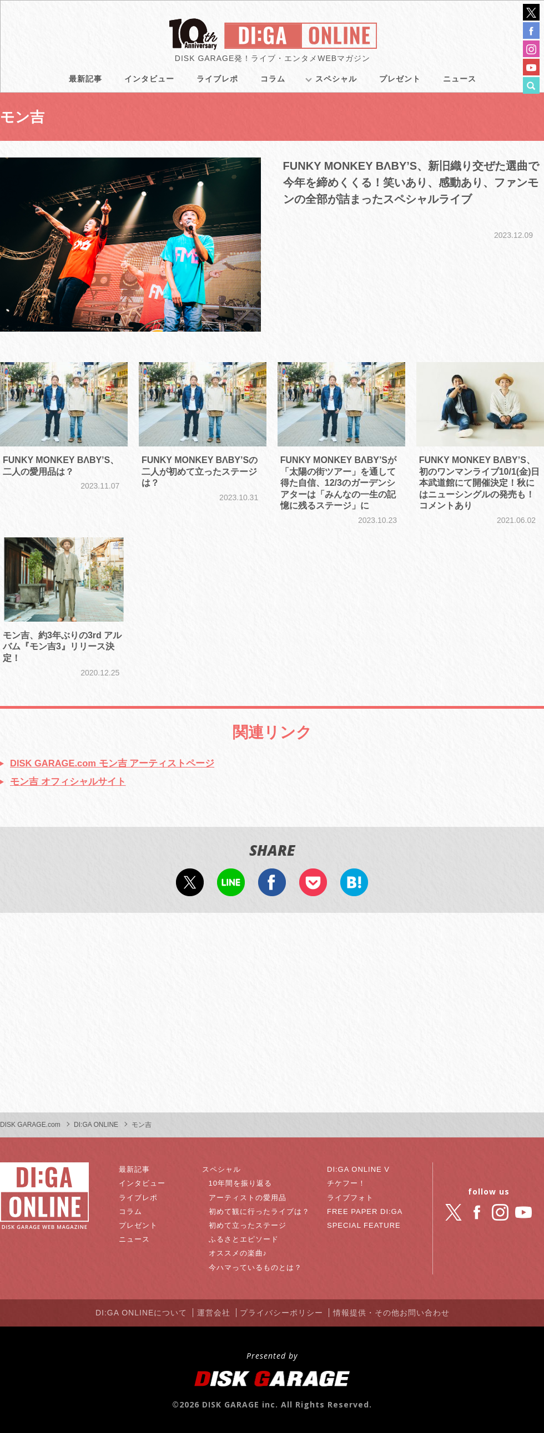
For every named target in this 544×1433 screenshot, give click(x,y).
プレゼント (400, 83)
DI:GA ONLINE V (358, 1170)
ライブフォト (350, 1198)
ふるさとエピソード (246, 1240)
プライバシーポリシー (285, 1313)
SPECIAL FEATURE (364, 1226)
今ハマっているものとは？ (259, 1268)
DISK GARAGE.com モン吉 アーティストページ (119, 762)
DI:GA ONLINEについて (132, 1313)
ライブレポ (217, 83)
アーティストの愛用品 (250, 1198)
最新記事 (85, 83)
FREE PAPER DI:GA (365, 1212)
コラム (272, 83)
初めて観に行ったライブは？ (263, 1212)
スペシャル (336, 83)
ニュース (459, 83)
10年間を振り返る (243, 1184)
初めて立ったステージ (250, 1226)
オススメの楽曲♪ (240, 1254)
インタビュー (149, 83)
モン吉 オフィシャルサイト (71, 781)
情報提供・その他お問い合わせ (401, 1313)
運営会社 (211, 1313)
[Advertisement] (272, 1014)
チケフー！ (345, 1184)
